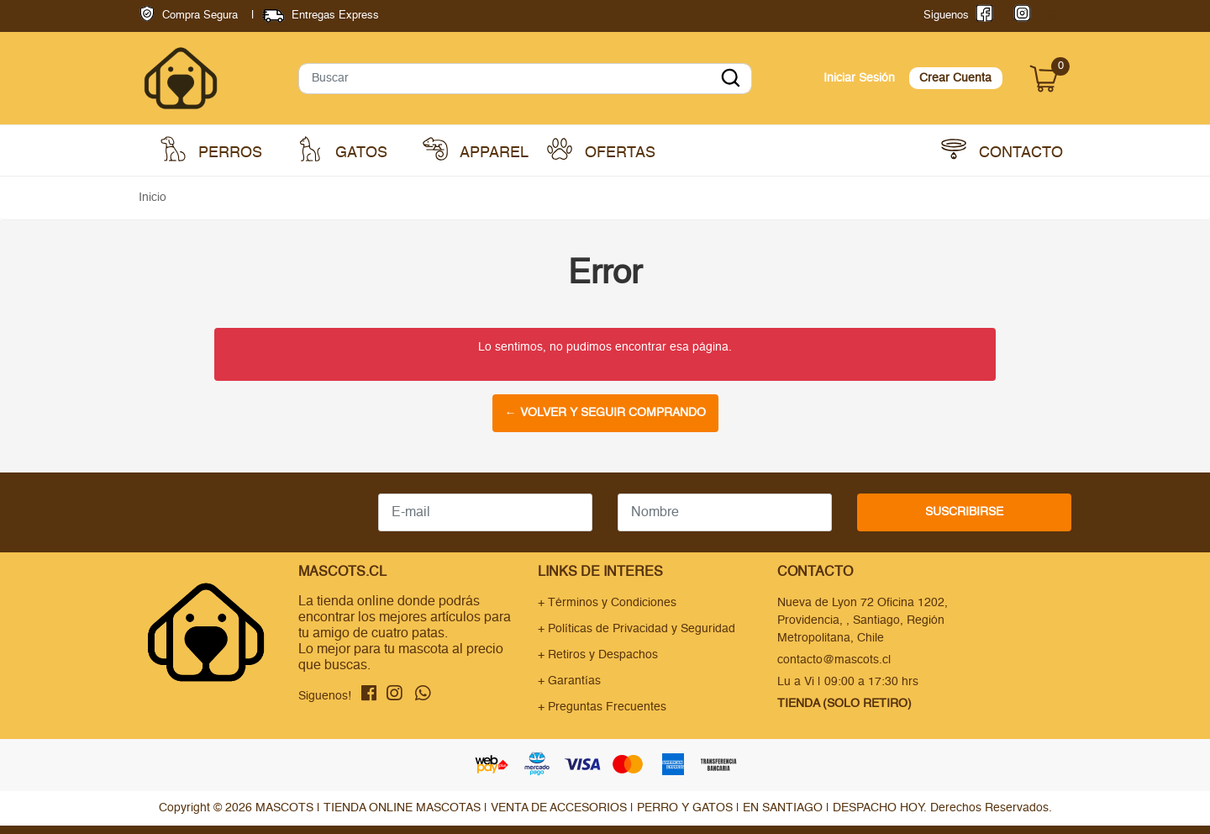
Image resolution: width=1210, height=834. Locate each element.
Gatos (342, 148)
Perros (211, 148)
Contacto (1002, 148)
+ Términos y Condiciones (607, 603)
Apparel (476, 148)
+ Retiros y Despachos (598, 655)
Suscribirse (964, 512)
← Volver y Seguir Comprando (605, 413)
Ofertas (601, 148)
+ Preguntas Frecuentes (602, 707)
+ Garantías (569, 681)
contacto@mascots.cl (834, 660)
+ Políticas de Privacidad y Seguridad (636, 629)
